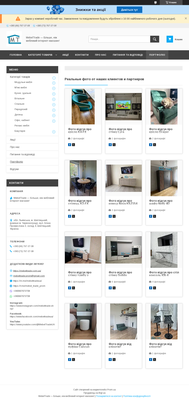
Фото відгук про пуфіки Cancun (79, 345)
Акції (65, 54)
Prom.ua (111, 389)
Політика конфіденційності (137, 396)
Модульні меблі (23, 82)
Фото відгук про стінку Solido (120, 274)
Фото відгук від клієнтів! (120, 345)
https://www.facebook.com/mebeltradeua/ (31, 316)
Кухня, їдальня (23, 93)
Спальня (19, 103)
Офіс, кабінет (22, 120)
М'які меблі (21, 87)
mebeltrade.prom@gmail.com (29, 275)
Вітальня (19, 98)
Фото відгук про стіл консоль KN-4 (164, 274)
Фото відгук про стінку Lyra (120, 131)
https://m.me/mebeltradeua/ (27, 280)
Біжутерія (20, 131)
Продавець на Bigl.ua (94, 393)
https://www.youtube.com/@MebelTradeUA (32, 324)
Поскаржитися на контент (109, 396)
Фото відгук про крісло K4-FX (79, 131)
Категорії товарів (40, 54)
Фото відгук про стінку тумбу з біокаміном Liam (79, 274)
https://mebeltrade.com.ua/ (27, 270)
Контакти (82, 54)
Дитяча (19, 114)
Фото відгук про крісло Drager (160, 131)
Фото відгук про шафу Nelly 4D (160, 202)
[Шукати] (154, 39)
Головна (16, 54)
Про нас (100, 54)
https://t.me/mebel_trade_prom (29, 286)
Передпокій (21, 109)
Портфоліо (157, 54)
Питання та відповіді (128, 54)
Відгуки (15, 64)
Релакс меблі (22, 125)
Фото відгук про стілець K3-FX (79, 202)
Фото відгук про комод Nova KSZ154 (123, 202)
